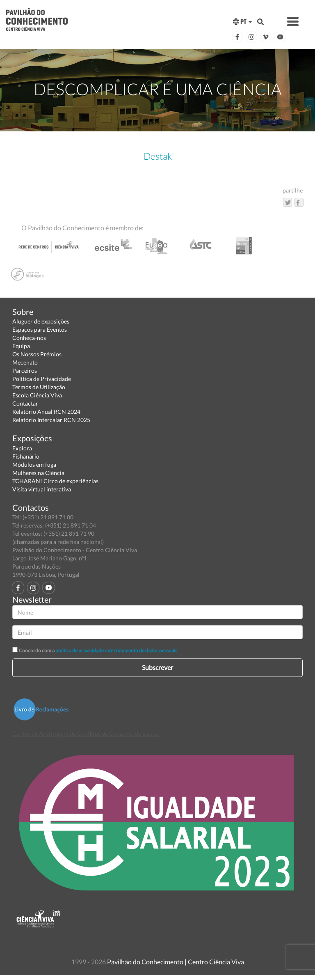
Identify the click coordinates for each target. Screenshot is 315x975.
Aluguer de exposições (40, 321)
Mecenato (25, 362)
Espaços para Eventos (39, 329)
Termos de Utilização (38, 386)
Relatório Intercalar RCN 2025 (51, 419)
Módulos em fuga (34, 464)
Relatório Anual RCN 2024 (46, 411)
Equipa (21, 345)
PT (242, 21)
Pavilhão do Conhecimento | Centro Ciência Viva (175, 962)
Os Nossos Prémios (37, 354)
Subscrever (157, 667)
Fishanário (25, 456)
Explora (22, 448)
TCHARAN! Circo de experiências (55, 480)
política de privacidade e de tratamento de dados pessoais (116, 650)
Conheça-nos (29, 337)
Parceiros (24, 370)
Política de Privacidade (41, 378)
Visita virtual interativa (41, 489)
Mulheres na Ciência (38, 472)
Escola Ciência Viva (37, 395)
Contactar (25, 403)
